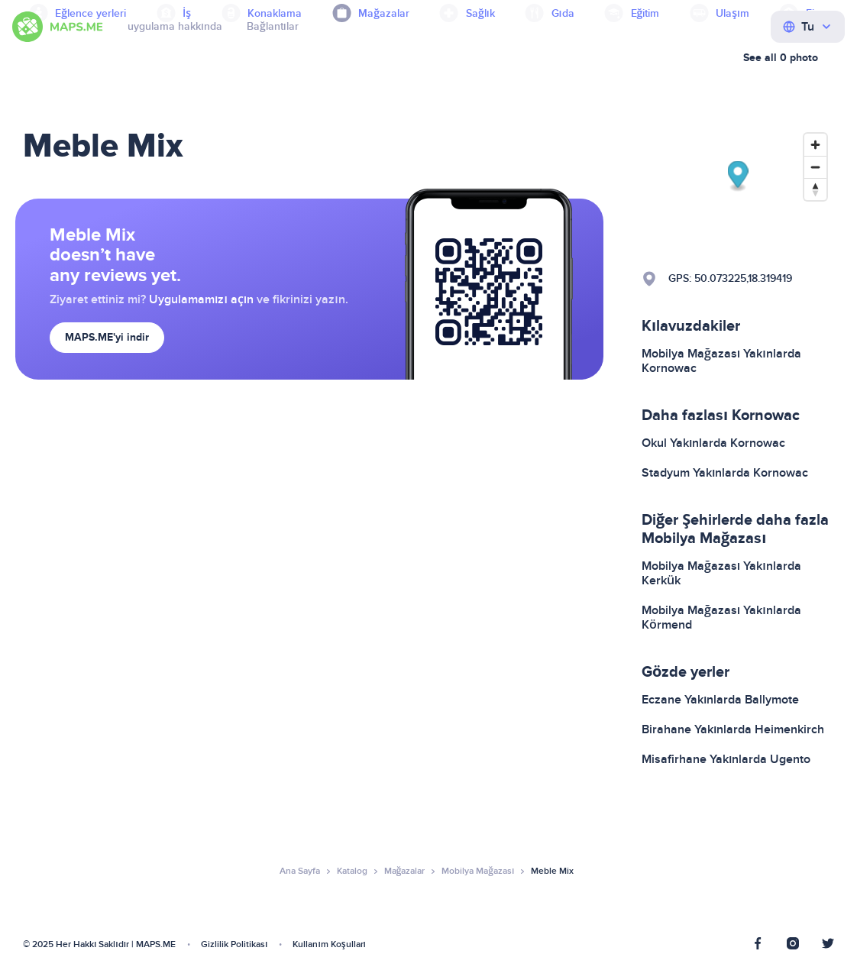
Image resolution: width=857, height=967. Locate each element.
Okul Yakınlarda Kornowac (713, 443)
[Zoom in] (815, 145)
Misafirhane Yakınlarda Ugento (726, 759)
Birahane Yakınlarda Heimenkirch (733, 729)
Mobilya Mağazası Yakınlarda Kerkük (721, 573)
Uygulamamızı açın (201, 299)
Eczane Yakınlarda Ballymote (720, 699)
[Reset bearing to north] (815, 189)
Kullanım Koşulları (329, 944)
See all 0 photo (780, 57)
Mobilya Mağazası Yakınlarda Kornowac (721, 361)
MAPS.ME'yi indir (107, 337)
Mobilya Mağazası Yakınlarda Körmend (721, 617)
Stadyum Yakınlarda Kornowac (725, 472)
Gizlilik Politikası (234, 944)
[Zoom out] (815, 167)
